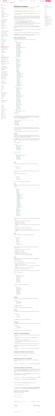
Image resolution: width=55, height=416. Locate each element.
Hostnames (46, 13)
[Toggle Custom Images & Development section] (5, 67)
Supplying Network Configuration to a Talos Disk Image (49, 21)
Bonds (46, 10)
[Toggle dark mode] (51, 0)
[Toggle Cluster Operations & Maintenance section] (5, 69)
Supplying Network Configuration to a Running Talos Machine (49, 19)
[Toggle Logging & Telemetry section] (5, 76)
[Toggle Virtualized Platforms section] (5, 22)
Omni (7, 2)
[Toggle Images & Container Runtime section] (5, 74)
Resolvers (46, 14)
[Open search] (26, 1)
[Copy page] (37, 6)
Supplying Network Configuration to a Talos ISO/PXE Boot (49, 23)
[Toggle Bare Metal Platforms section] (5, 20)
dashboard (17, 34)
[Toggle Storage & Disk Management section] (5, 75)
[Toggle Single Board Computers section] (5, 25)
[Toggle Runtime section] (5, 98)
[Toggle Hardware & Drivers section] (5, 77)
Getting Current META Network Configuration (48, 25)
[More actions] (40, 6)
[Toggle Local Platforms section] (5, 24)
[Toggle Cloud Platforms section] (5, 23)
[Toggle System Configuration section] (5, 73)
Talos (4, 2)
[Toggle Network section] (5, 97)
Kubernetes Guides (12, 2)
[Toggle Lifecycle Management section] (5, 78)
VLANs (46, 11)
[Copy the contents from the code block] (38, 41)
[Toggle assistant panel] (33, 1)
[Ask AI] (39, 41)
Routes (45, 12)
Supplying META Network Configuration (47, 17)
